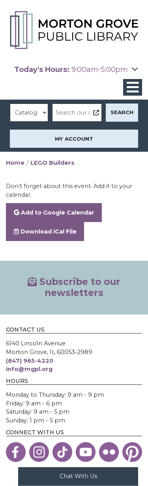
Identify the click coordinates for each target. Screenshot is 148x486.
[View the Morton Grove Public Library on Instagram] (39, 452)
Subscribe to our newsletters (74, 287)
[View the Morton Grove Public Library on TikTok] (62, 452)
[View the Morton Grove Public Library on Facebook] (16, 452)
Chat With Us (78, 475)
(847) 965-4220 (29, 360)
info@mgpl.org (29, 369)
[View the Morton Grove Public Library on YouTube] (86, 452)
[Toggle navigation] (132, 87)
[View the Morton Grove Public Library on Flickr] (109, 452)
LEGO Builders (52, 162)
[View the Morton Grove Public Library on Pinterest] (132, 452)
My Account (74, 139)
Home (15, 162)
